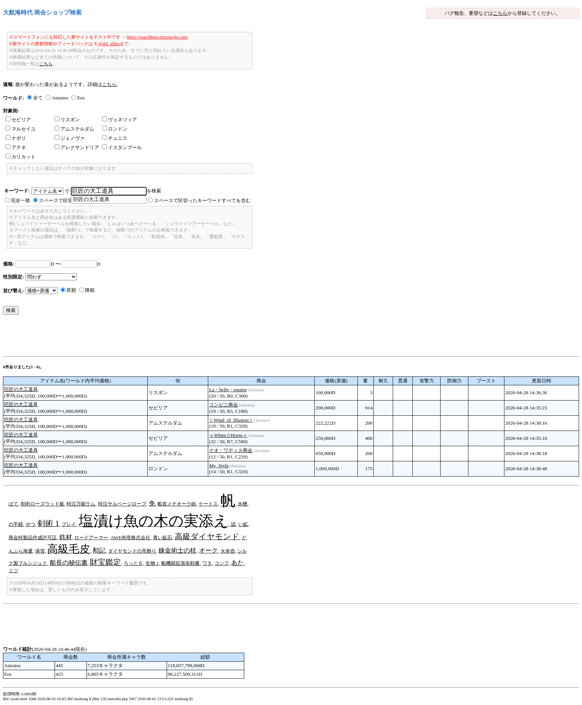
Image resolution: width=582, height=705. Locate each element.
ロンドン (114, 129)
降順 (90, 290)
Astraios (60, 98)
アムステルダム (74, 129)
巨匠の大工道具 (21, 389)
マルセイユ (21, 129)
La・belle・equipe (228, 389)
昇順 (71, 290)
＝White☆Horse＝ (228, 435)
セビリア (18, 119)
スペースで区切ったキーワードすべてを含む (202, 200)
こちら (500, 13)
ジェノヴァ (70, 138)
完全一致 (20, 200)
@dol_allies (109, 43)
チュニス (114, 138)
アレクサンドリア (77, 147)
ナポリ (16, 138)
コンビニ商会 (223, 405)
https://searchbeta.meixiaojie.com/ (157, 37)
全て (38, 98)
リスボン (67, 119)
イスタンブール (122, 147)
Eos (81, 98)
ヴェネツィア (119, 119)
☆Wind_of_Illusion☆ (231, 420)
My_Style (219, 465)
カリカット (21, 156)
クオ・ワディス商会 (230, 450)
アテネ (16, 147)
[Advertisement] (138, 337)
